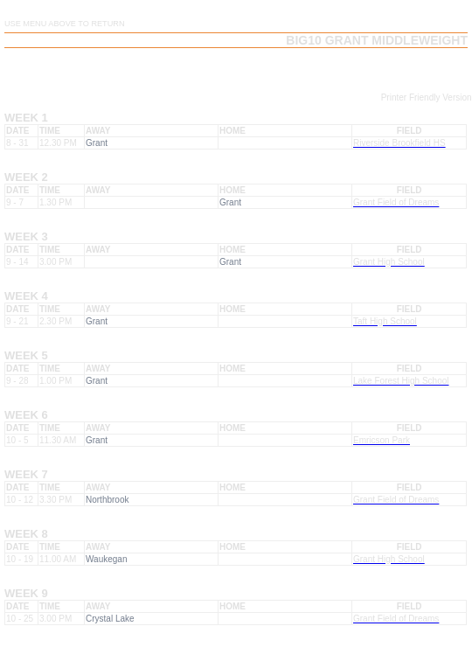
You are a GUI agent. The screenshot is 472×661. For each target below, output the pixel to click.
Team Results (205, 68)
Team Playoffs (294, 68)
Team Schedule (115, 68)
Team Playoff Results (405, 68)
